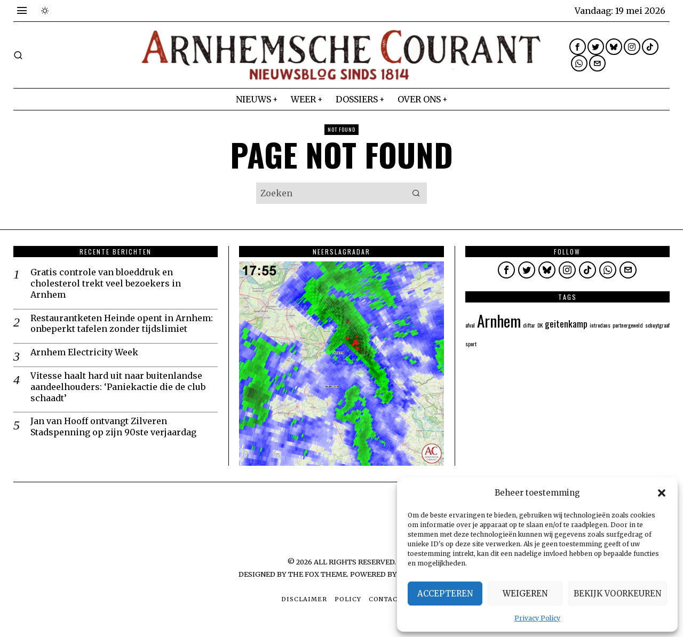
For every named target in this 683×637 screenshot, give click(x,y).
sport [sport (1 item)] (470, 343)
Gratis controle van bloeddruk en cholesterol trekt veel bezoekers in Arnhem (105, 283)
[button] (661, 493)
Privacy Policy (537, 618)
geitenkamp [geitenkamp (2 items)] (566, 323)
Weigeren (525, 593)
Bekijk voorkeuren (617, 593)
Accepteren (445, 593)
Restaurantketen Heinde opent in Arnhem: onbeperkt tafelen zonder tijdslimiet (121, 324)
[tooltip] (577, 46)
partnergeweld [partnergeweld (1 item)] (628, 325)
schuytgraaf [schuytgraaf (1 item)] (657, 325)
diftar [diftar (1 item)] (529, 325)
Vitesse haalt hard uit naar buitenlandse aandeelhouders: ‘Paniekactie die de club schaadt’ (117, 386)
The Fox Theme (317, 574)
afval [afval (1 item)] (470, 325)
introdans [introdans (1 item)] (600, 325)
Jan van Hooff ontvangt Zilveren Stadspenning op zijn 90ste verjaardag (113, 426)
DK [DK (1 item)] (540, 325)
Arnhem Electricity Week (84, 352)
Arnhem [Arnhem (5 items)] (499, 320)
